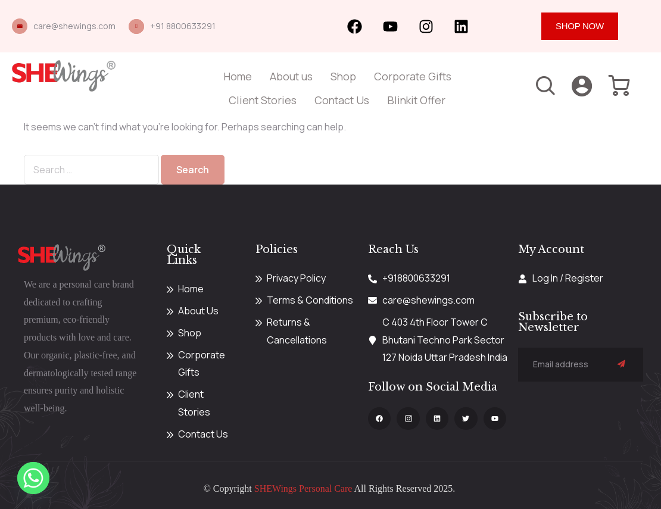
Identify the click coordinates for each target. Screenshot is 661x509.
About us (291, 76)
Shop (343, 76)
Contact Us (341, 100)
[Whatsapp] (33, 478)
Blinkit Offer (416, 100)
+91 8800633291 (183, 26)
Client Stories (263, 100)
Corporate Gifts (412, 76)
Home (237, 76)
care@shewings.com (74, 26)
